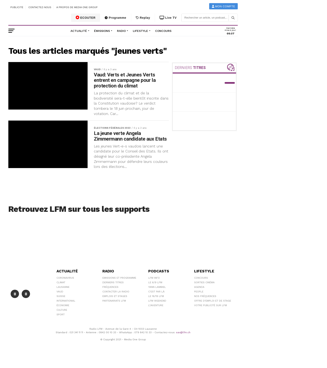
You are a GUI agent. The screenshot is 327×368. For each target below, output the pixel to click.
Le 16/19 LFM (156, 306)
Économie (63, 315)
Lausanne (63, 297)
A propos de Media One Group (77, 7)
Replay (143, 17)
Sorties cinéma (204, 292)
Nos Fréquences (205, 306)
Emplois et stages (114, 306)
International (66, 310)
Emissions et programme (119, 287)
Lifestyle (140, 30)
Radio (121, 30)
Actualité (78, 30)
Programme (115, 17)
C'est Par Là (156, 301)
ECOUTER (86, 17)
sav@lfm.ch (183, 342)
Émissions (102, 30)
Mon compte (223, 6)
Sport (61, 324)
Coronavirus (65, 287)
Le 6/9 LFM (155, 292)
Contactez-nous (39, 7)
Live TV (168, 17)
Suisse (61, 306)
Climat (61, 292)
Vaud (60, 301)
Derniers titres (113, 292)
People (198, 301)
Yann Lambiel (157, 297)
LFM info (154, 287)
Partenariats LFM (114, 310)
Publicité (16, 7)
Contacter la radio (115, 301)
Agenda (199, 297)
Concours (163, 30)
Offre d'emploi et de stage (212, 310)
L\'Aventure (155, 315)
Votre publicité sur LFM (210, 315)
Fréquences (110, 297)
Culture (62, 319)
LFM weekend (157, 310)
